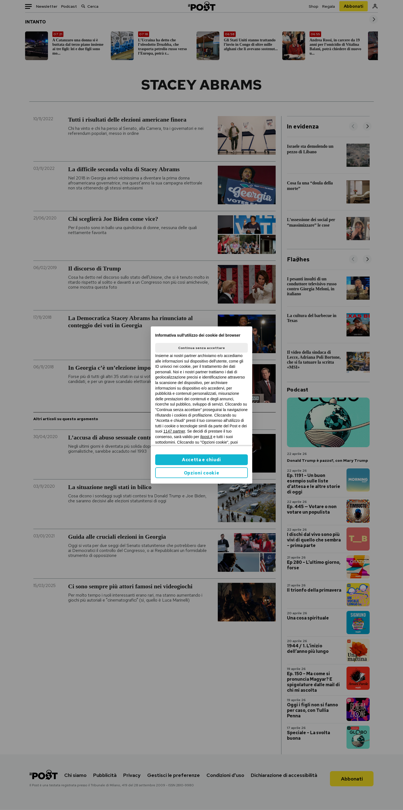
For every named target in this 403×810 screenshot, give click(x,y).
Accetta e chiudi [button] (201, 460)
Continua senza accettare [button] (201, 348)
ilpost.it (206, 436)
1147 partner (174, 431)
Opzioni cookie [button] (201, 473)
